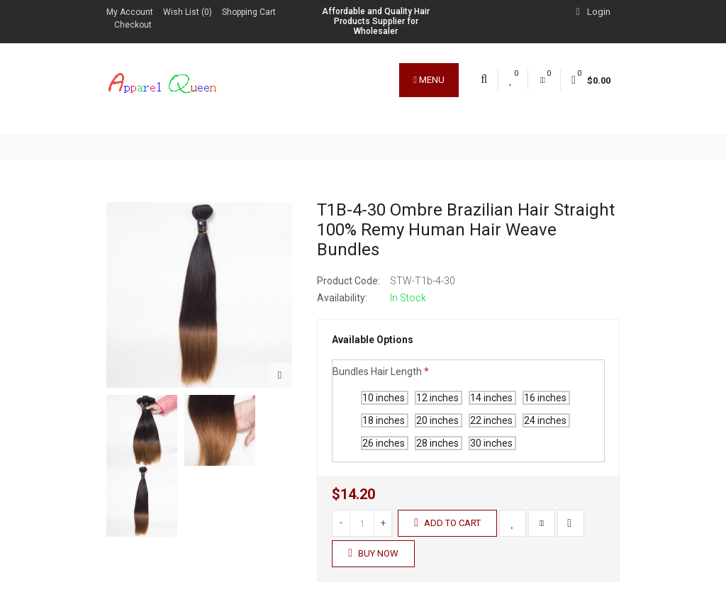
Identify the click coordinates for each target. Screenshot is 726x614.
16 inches (546, 397)
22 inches (492, 420)
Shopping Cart (249, 12)
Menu (429, 79)
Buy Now (373, 553)
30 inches (492, 443)
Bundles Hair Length (377, 371)
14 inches (492, 397)
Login (593, 11)
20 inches (438, 420)
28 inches (438, 443)
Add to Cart (447, 522)
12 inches (438, 397)
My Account (129, 12)
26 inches (384, 443)
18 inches (384, 420)
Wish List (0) (187, 12)
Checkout (133, 25)
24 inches (546, 420)
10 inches (384, 397)
